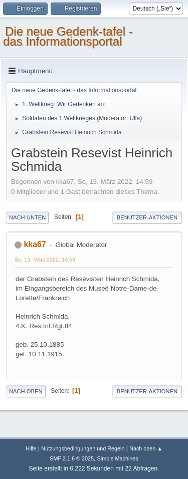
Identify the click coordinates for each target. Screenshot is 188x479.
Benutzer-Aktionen (147, 217)
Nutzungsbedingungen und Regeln (82, 448)
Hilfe (31, 448)
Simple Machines (117, 458)
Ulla (135, 118)
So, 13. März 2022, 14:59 (45, 260)
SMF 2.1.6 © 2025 (72, 458)
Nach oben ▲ (145, 448)
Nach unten (27, 217)
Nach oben (26, 391)
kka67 (35, 244)
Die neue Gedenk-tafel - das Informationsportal (68, 36)
